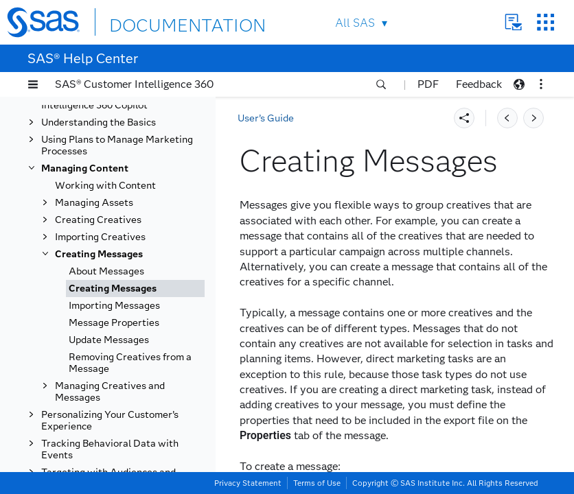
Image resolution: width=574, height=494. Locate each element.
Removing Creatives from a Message (130, 363)
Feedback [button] (479, 84)
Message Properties (114, 323)
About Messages (106, 271)
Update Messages (109, 340)
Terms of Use (317, 483)
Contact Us (513, 22)
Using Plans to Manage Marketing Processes (117, 145)
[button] (33, 84)
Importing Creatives (100, 237)
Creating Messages (99, 254)
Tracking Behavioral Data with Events (110, 449)
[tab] (135, 288)
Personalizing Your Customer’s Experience (110, 420)
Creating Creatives (98, 220)
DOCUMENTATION (159, 21)
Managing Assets (94, 203)
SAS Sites (545, 22)
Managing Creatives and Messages (110, 391)
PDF (428, 84)
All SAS (355, 23)
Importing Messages (114, 305)
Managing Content (84, 168)
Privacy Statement (248, 483)
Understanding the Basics (98, 122)
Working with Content (105, 185)
